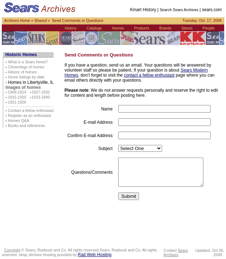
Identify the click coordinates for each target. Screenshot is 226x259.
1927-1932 (41, 92)
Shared (40, 20)
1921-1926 (17, 102)
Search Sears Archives (179, 10)
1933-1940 (41, 97)
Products (141, 28)
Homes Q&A (18, 120)
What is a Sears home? (28, 62)
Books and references (26, 125)
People (209, 28)
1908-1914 (17, 92)
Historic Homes (21, 54)
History (71, 28)
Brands (165, 28)
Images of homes (23, 87)
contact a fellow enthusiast (149, 75)
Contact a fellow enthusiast (31, 110)
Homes (118, 28)
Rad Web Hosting (94, 254)
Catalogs (94, 28)
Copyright (12, 250)
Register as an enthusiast (29, 115)
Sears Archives (175, 252)
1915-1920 (17, 97)
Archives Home (17, 20)
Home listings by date (26, 77)
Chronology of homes (26, 67)
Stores (187, 28)
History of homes (22, 72)
